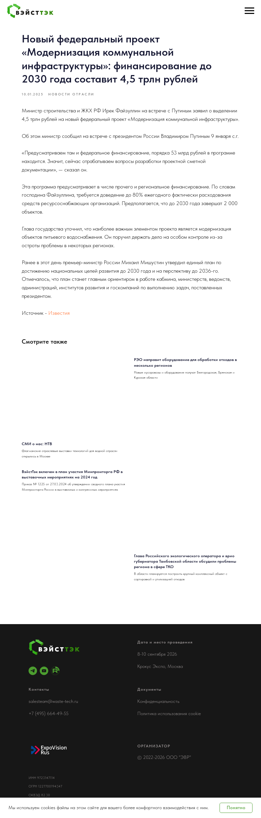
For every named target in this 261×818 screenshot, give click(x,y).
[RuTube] (55, 671)
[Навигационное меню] (249, 10)
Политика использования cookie (169, 713)
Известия (59, 313)
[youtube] (44, 671)
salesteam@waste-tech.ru (53, 701)
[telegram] (33, 671)
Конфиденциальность (158, 701)
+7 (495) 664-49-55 (49, 713)
